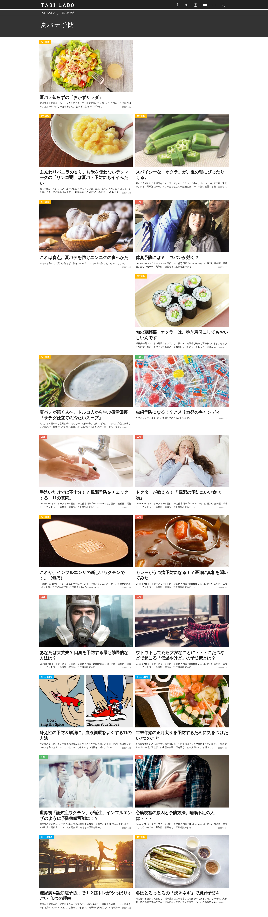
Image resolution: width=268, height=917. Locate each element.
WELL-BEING (47, 678)
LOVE (139, 203)
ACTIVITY (45, 42)
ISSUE (140, 357)
